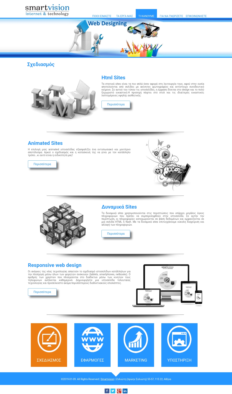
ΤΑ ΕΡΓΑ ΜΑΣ (124, 16)
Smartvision (107, 379)
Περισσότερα (116, 104)
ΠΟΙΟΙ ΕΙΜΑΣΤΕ (101, 16)
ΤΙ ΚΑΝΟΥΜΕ (146, 16)
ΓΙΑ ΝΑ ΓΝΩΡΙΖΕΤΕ (171, 16)
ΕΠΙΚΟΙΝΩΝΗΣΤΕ (196, 16)
